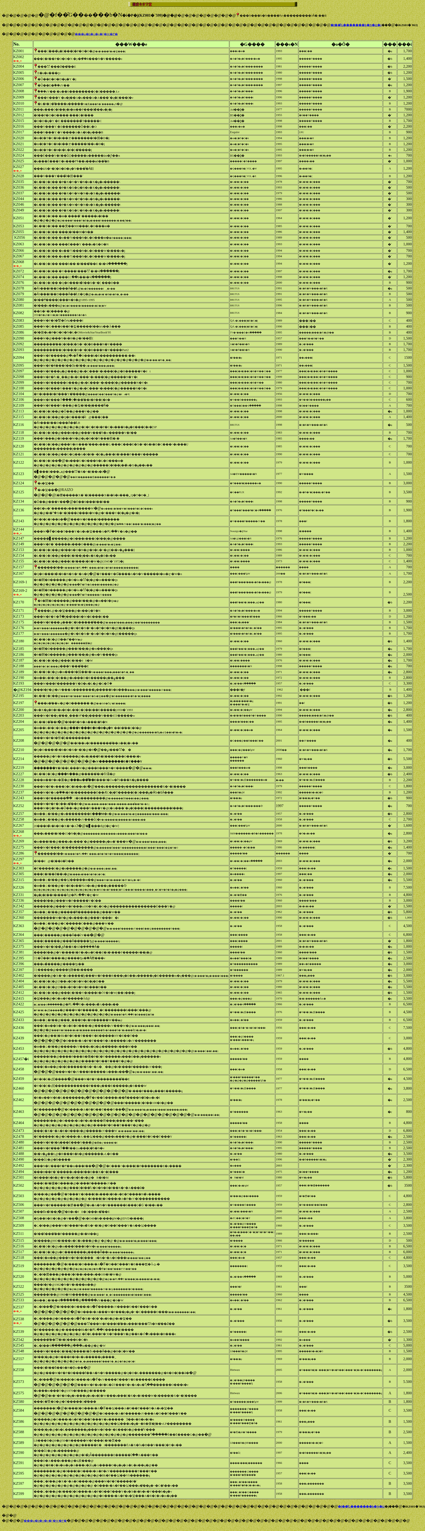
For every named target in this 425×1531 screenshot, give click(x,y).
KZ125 (18, 492)
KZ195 (18, 696)
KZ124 (18, 483)
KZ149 (18, 544)
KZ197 (18, 703)
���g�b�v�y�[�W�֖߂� (96, 34)
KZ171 (18, 610)
